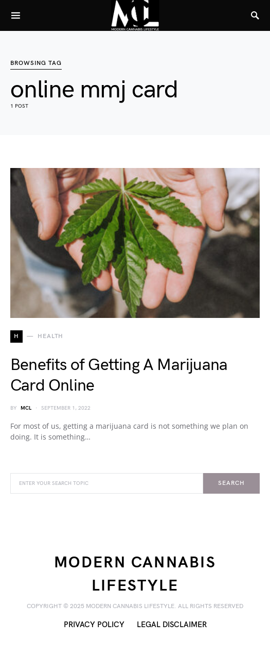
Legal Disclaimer (172, 625)
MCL (26, 408)
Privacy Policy (94, 625)
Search (231, 483)
